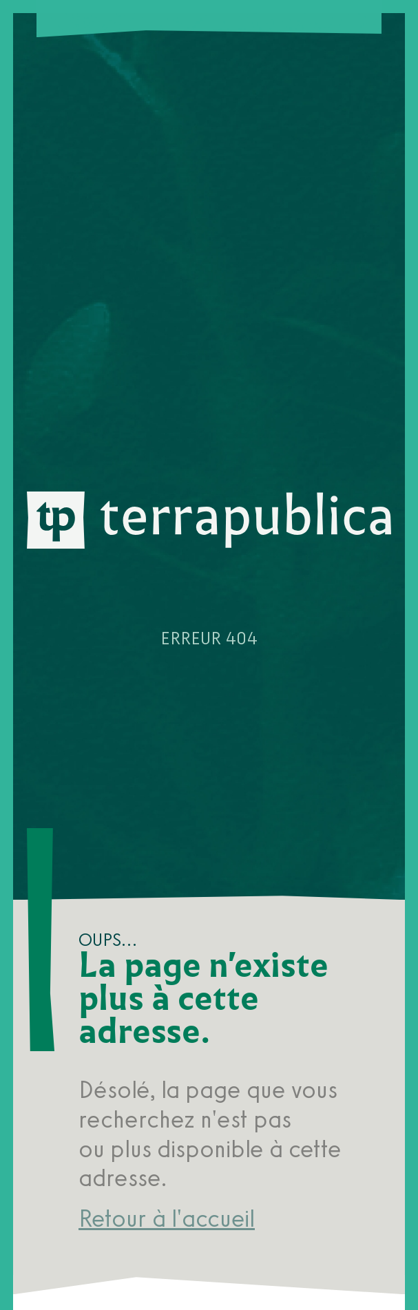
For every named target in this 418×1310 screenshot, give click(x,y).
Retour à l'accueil (167, 1218)
